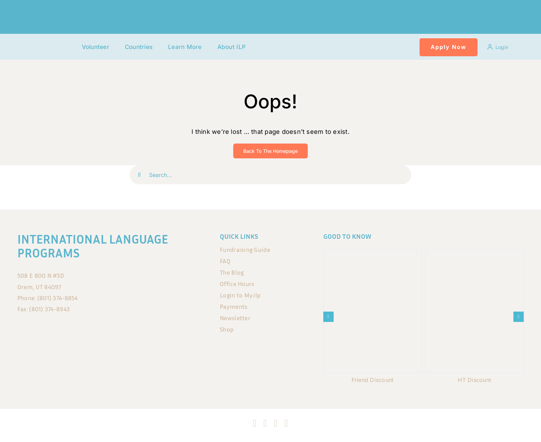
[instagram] (265, 423)
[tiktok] (275, 423)
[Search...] (270, 174)
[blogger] (286, 423)
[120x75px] (52, 40)
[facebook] (254, 423)
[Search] (139, 174)
